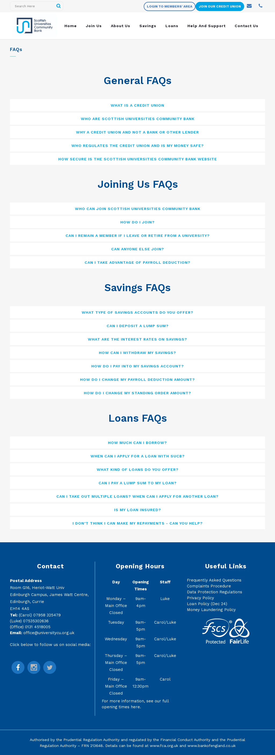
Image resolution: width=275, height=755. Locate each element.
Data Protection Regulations (214, 592)
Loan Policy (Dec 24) (207, 603)
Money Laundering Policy (211, 609)
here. (136, 707)
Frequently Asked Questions (214, 580)
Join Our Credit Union (220, 6)
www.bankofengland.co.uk (211, 745)
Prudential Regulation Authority (91, 740)
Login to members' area (169, 6)
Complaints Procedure (209, 586)
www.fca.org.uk (164, 745)
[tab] (137, 105)
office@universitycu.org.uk (48, 632)
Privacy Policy (200, 597)
